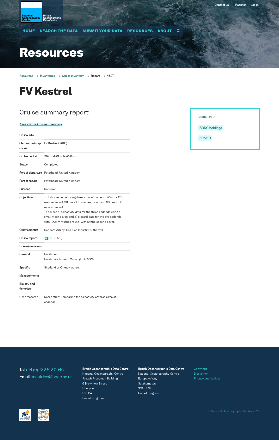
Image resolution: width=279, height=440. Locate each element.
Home (28, 31)
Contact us (222, 5)
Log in (255, 5)
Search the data (59, 31)
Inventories (47, 76)
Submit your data (103, 31)
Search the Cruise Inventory (41, 124)
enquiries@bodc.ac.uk (52, 377)
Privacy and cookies (207, 378)
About (165, 31)
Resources (140, 31)
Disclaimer (201, 373)
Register (240, 5)
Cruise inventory (73, 76)
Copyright (200, 369)
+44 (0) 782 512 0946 (45, 370)
